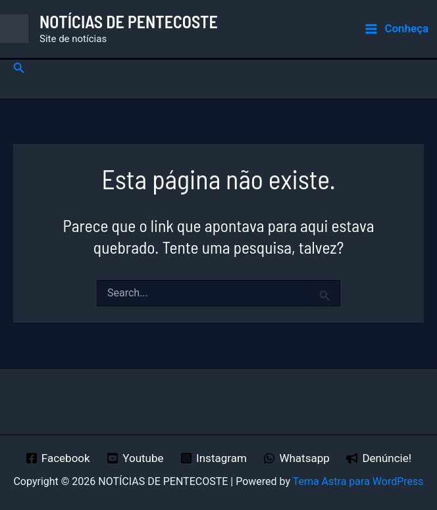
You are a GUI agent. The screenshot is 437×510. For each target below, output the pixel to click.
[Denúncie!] (379, 458)
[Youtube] (135, 458)
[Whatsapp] (296, 458)
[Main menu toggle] (396, 28)
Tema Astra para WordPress (358, 481)
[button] (19, 68)
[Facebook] (57, 458)
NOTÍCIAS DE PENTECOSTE (128, 21)
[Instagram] (213, 458)
